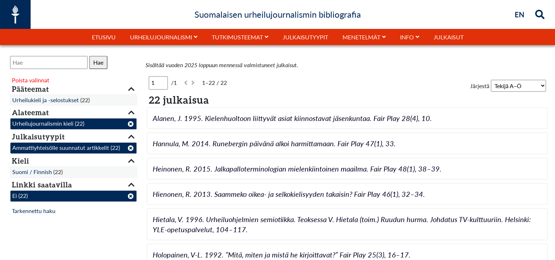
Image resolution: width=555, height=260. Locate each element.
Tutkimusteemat (237, 37)
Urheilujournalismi (161, 37)
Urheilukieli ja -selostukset (45, 99)
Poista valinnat (30, 80)
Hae (98, 62)
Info (407, 37)
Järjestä (479, 85)
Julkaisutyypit (305, 37)
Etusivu (104, 37)
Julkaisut (449, 37)
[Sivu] (158, 82)
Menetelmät (361, 37)
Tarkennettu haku (33, 210)
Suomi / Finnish (32, 171)
